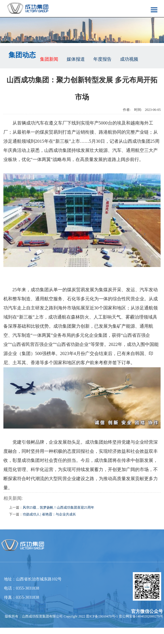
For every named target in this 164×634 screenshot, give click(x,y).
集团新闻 (49, 59)
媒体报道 (76, 59)
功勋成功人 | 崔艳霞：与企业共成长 (49, 514)
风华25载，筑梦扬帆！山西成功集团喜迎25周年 (58, 507)
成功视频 (129, 59)
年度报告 (102, 59)
